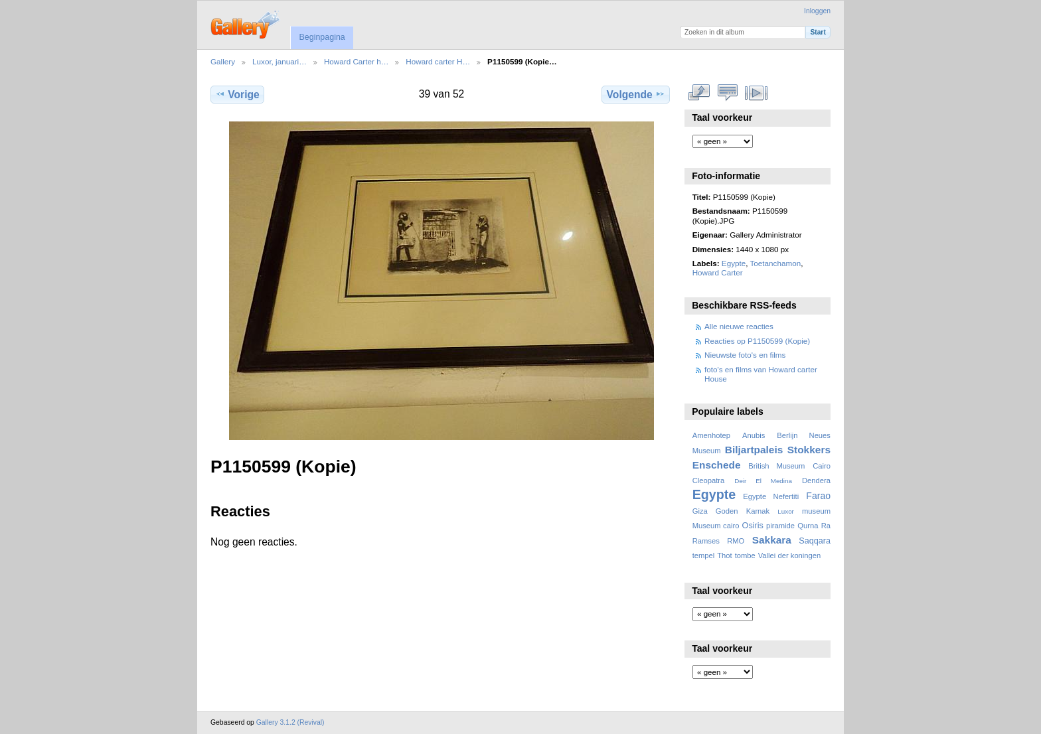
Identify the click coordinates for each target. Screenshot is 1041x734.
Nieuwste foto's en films (744, 354)
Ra (826, 526)
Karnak (758, 511)
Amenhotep (711, 435)
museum (816, 511)
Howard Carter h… (356, 61)
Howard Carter (717, 272)
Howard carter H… (438, 61)
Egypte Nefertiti (771, 496)
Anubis (753, 435)
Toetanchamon (775, 263)
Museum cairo (716, 526)
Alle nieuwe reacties (738, 326)
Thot (724, 555)
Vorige (237, 94)
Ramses (706, 541)
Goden (727, 511)
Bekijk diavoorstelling (756, 93)
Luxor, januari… (279, 61)
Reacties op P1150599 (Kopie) (757, 340)
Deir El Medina (763, 480)
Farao (818, 495)
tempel (703, 555)
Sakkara (771, 540)
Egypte (734, 263)
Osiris (752, 525)
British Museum (776, 466)
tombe (745, 555)
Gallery (222, 61)
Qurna (807, 526)
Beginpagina (322, 37)
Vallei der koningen (789, 555)
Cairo (822, 466)
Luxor (785, 511)
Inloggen (817, 11)
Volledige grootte (699, 93)
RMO (735, 541)
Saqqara (815, 541)
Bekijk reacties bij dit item (728, 93)
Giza (700, 511)
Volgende (636, 94)
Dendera (816, 480)
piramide (780, 526)
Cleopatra (708, 480)
